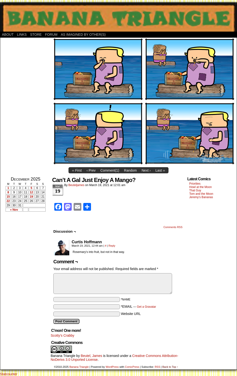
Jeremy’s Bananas (201, 197)
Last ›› (160, 170)
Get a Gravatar (146, 306)
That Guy (195, 190)
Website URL (131, 314)
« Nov (14, 209)
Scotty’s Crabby (62, 335)
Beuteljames (76, 185)
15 (8, 196)
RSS (157, 366)
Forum (51, 34)
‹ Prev (91, 170)
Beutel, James (91, 356)
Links (22, 34)
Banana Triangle (63, 356)
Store (36, 34)
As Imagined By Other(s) (83, 34)
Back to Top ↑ (170, 366)
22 (8, 201)
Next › (146, 170)
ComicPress (132, 366)
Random (130, 170)
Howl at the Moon (200, 187)
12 (31, 192)
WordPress (112, 366)
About (8, 34)
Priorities (195, 183)
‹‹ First (77, 170)
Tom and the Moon (201, 193)
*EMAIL (138, 306)
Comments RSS (172, 227)
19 (31, 196)
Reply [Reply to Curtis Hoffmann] (112, 245)
